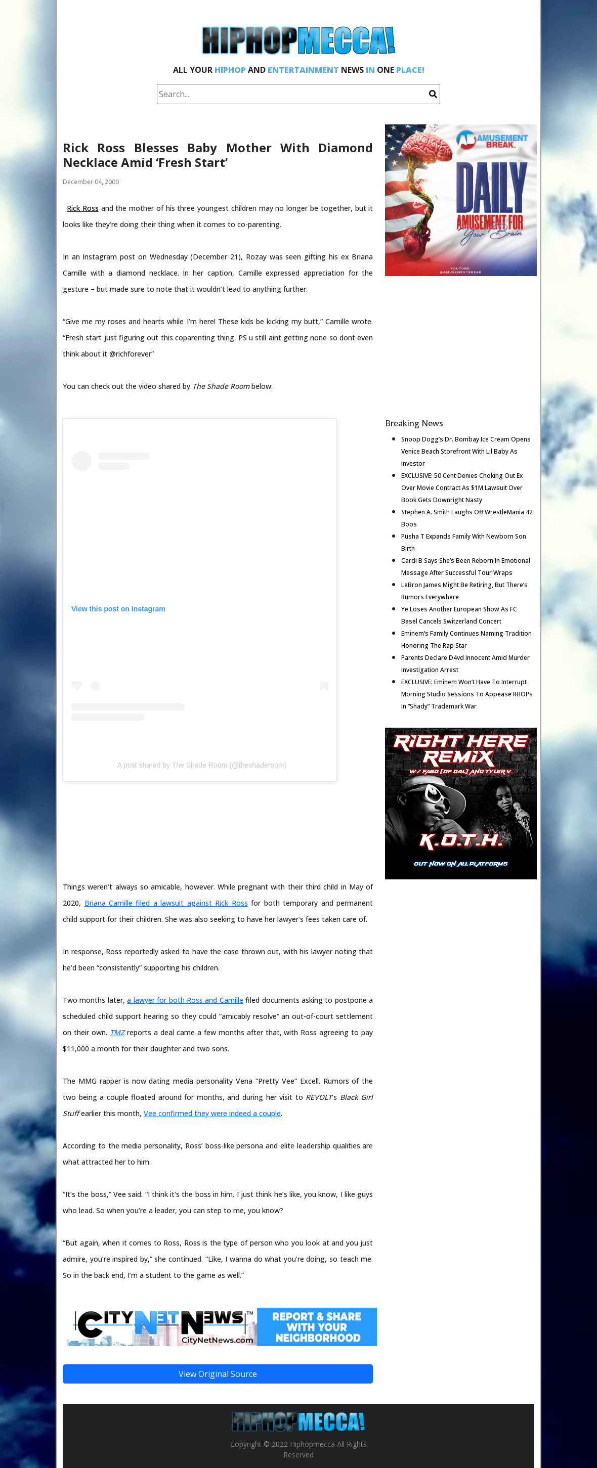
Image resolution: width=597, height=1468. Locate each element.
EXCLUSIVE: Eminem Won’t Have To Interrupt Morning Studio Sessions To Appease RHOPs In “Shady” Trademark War (467, 694)
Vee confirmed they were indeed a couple (212, 1113)
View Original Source (218, 1374)
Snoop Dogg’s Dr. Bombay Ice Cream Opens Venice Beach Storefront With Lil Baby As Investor (466, 451)
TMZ (117, 1032)
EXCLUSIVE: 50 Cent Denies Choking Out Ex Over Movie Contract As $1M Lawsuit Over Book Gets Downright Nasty (462, 487)
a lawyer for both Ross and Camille (185, 1000)
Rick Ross (83, 208)
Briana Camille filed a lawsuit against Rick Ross (166, 903)
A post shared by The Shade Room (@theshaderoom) (202, 765)
